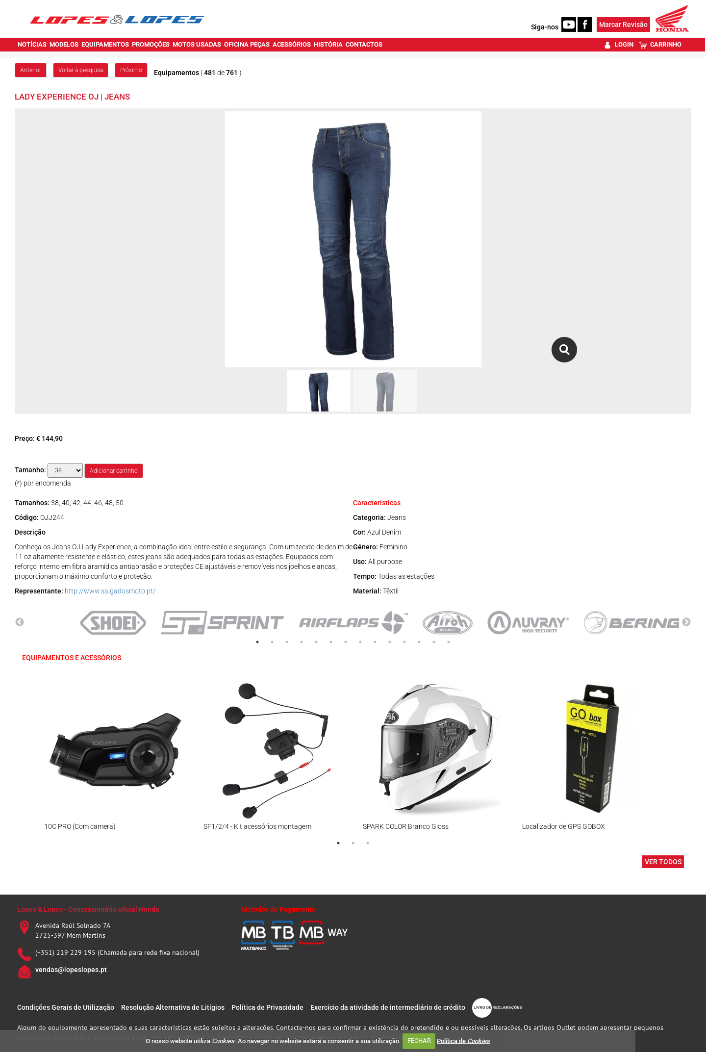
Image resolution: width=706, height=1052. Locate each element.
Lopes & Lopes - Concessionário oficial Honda (88, 909)
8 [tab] (360, 642)
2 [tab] (272, 642)
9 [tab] (375, 642)
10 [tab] (390, 642)
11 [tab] (404, 642)
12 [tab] (419, 642)
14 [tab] (449, 642)
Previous (20, 622)
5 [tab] (316, 642)
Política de (463, 1040)
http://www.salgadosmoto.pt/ (110, 591)
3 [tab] (287, 642)
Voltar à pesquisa (80, 70)
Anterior (30, 70)
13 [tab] (434, 642)
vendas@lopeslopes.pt (71, 970)
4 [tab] (301, 642)
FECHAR (419, 1040)
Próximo (131, 70)
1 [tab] (257, 642)
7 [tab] (346, 642)
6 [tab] (331, 642)
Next (686, 622)
